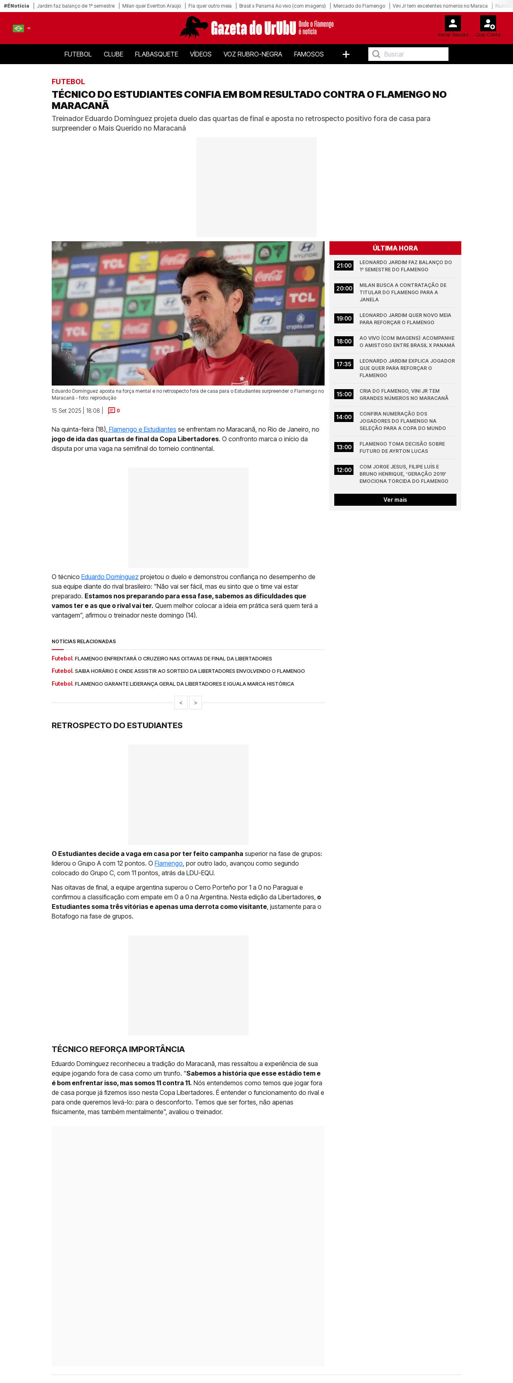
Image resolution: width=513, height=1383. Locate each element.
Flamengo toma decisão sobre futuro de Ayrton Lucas (403, 447)
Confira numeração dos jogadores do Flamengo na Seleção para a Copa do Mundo (403, 421)
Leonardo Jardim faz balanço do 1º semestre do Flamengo (406, 266)
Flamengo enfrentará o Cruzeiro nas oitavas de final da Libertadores (173, 658)
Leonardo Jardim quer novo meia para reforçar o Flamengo (406, 318)
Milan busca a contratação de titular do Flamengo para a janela (404, 292)
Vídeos (201, 54)
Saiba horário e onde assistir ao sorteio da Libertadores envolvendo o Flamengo (190, 671)
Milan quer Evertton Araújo (151, 6)
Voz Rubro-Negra (253, 54)
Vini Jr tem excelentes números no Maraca (440, 6)
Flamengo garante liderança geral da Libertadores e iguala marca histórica (184, 683)
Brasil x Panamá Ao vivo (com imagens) (282, 6)
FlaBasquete (156, 54)
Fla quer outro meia (210, 6)
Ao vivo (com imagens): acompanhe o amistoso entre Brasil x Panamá (408, 341)
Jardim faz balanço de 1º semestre (76, 6)
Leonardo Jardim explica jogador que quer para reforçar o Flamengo (408, 368)
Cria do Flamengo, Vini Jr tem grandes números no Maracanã (404, 394)
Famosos (309, 54)
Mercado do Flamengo (359, 6)
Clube (113, 54)
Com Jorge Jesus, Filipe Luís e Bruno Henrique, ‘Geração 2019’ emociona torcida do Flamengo (404, 474)
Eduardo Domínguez (110, 577)
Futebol (78, 54)
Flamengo (169, 863)
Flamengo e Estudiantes (141, 429)
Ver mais (395, 499)
